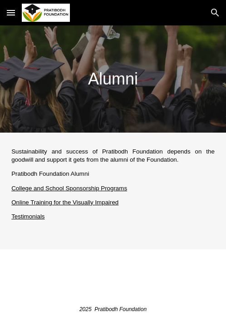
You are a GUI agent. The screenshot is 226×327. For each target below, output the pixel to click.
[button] (11, 12)
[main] (113, 79)
